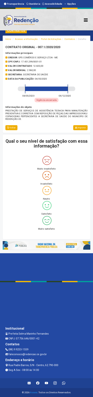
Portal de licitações (51, 39)
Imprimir (80, 127)
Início (8, 39)
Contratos (69, 39)
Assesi (33, 392)
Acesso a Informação (26, 39)
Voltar (11, 127)
